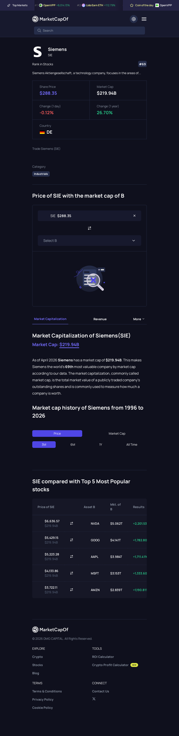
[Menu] (144, 19)
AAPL (91, 556)
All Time (131, 444)
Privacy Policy (42, 699)
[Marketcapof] (50, 19)
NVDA (91, 523)
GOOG (92, 540)
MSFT (91, 573)
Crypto (37, 657)
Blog (35, 673)
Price (57, 433)
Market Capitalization (50, 319)
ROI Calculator (103, 657)
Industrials (41, 174)
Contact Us (100, 691)
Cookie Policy (42, 707)
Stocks (37, 665)
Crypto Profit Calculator (115, 665)
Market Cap (117, 433)
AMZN (92, 589)
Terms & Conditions (47, 691)
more (139, 319)
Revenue (100, 319)
